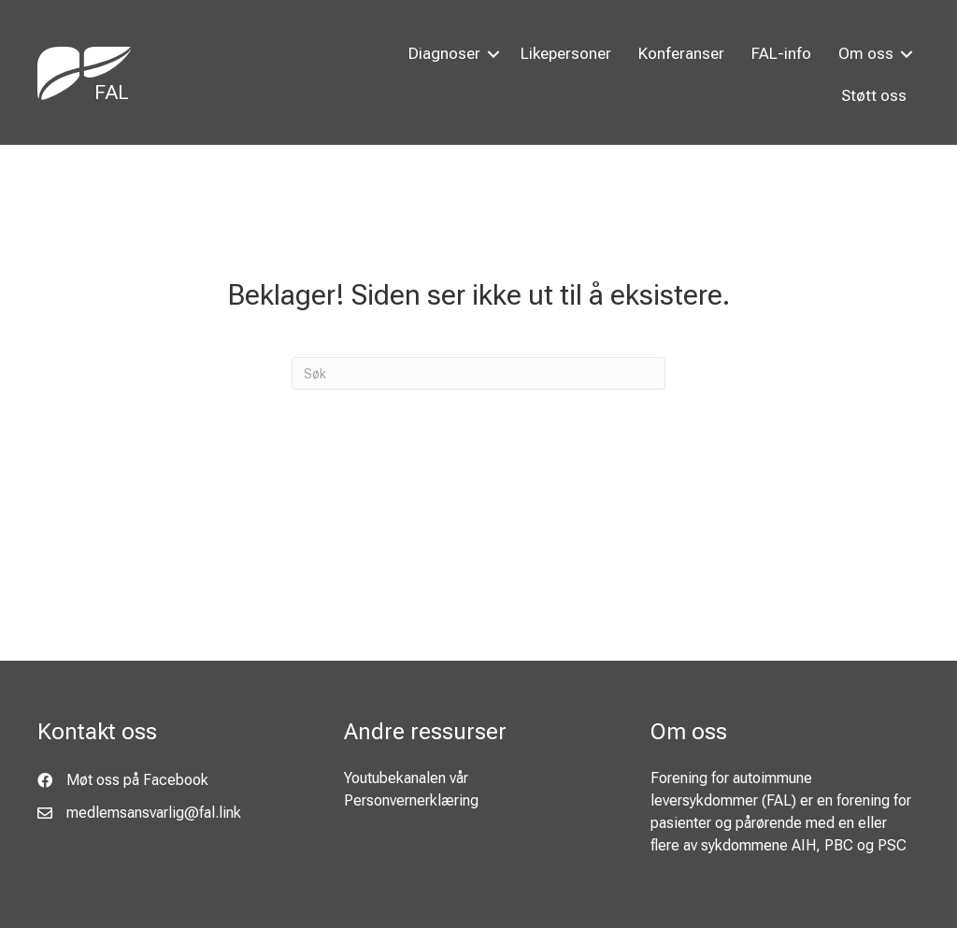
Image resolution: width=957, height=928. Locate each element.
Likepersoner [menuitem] (566, 53)
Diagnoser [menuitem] (444, 53)
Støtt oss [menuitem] (874, 95)
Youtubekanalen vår (406, 778)
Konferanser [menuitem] (681, 53)
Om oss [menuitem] (865, 53)
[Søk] (478, 373)
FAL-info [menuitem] (781, 53)
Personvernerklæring (411, 800)
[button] (493, 54)
